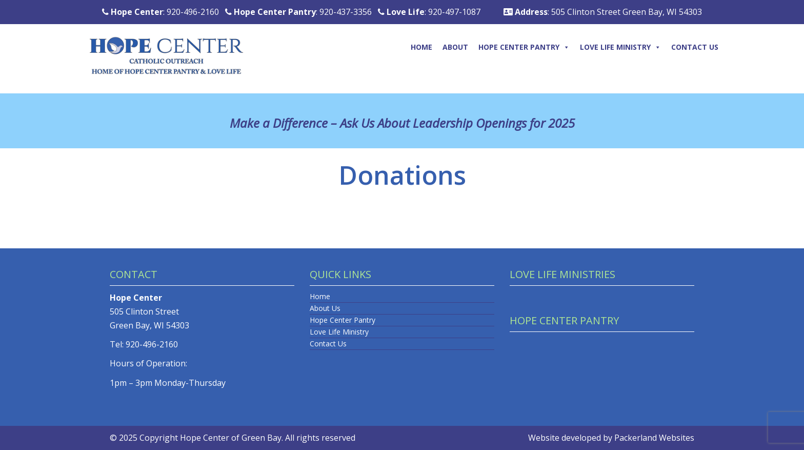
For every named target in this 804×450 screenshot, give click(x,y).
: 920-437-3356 (298, 11)
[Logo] (175, 44)
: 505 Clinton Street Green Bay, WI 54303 (603, 11)
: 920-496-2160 (160, 11)
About (455, 47)
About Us (325, 308)
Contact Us (694, 47)
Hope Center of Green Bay (231, 437)
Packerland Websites (654, 437)
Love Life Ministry (620, 47)
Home (421, 47)
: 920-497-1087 (429, 11)
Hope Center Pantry (524, 47)
